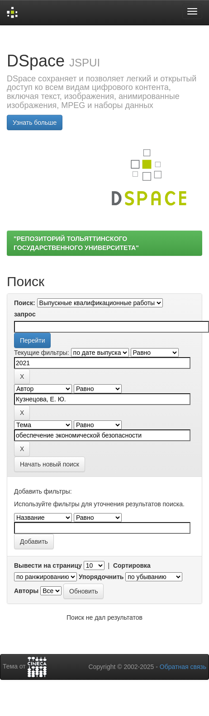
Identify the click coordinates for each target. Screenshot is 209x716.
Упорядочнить (101, 576)
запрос (25, 314)
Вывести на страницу (48, 565)
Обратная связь (183, 666)
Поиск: (24, 302)
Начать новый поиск (49, 464)
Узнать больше (35, 122)
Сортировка (132, 565)
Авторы (26, 590)
